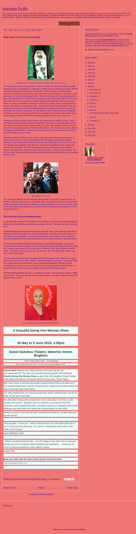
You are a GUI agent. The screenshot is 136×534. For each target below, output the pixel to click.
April (92, 117)
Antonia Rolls (15, 8)
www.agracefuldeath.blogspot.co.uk (114, 46)
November (94, 93)
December (94, 90)
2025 (90, 63)
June (92, 106)
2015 (90, 125)
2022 (90, 66)
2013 (90, 132)
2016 (90, 87)
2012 (90, 135)
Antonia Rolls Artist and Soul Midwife (95, 159)
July (91, 103)
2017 (90, 83)
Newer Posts (9, 488)
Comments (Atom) (46, 494)
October (93, 96)
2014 (90, 128)
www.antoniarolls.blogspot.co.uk (106, 36)
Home (41, 488)
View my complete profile (94, 163)
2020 (90, 73)
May (92, 110)
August (93, 100)
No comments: (55, 479)
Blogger (83, 529)
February (93, 121)
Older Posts (72, 488)
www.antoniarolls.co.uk (105, 50)
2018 (90, 80)
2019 (90, 76)
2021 (90, 70)
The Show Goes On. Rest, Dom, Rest (22, 30)
